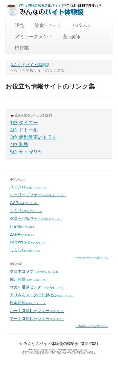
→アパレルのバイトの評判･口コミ (90, 257)
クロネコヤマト (34, 271)
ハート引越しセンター (37, 310)
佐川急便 (28, 279)
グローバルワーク (36, 218)
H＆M (22, 226)
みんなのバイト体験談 (29, 64)
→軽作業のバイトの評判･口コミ (92, 326)
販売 (19, 25)
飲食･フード (48, 25)
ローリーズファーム (38, 195)
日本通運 (28, 303)
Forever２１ (28, 242)
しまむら (25, 250)
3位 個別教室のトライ (33, 137)
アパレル (80, 25)
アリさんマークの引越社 (42, 295)
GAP (24, 202)
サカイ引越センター (38, 287)
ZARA (22, 234)
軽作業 (22, 48)
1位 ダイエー (24, 122)
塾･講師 (71, 36)
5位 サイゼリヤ (26, 152)
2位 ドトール (24, 130)
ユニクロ (28, 187)
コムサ (26, 210)
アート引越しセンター (37, 318)
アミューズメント (34, 36)
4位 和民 (19, 144)
